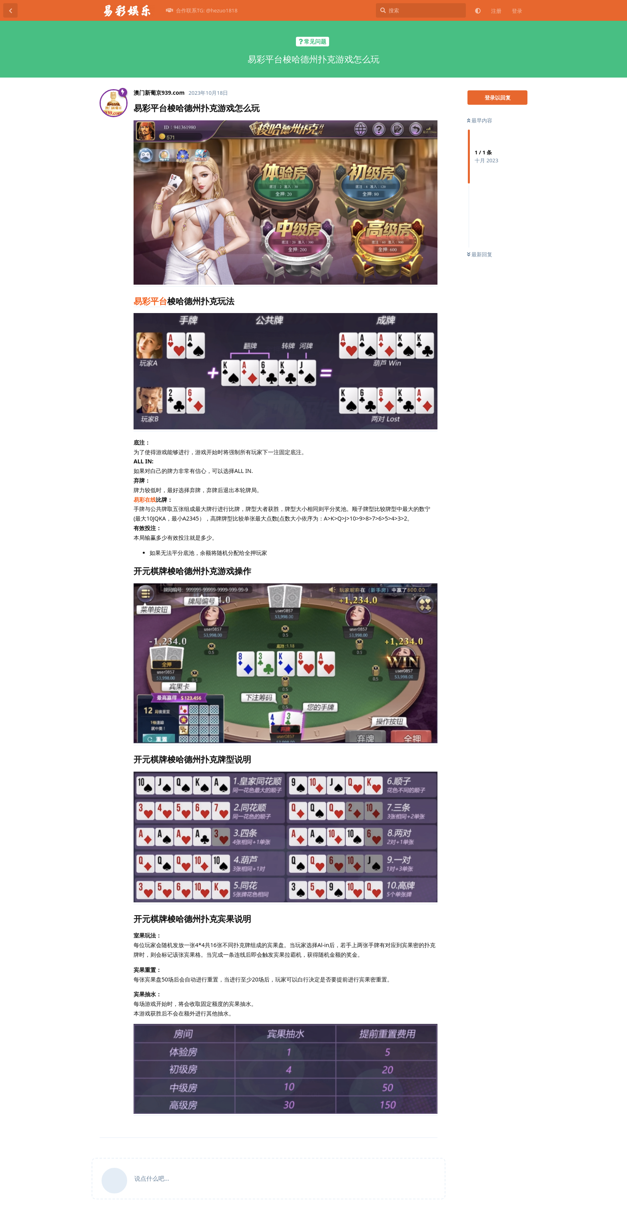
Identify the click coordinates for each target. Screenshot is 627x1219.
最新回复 (479, 254)
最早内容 (479, 120)
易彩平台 (150, 301)
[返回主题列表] (10, 10)
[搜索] (421, 10)
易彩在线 (145, 499)
